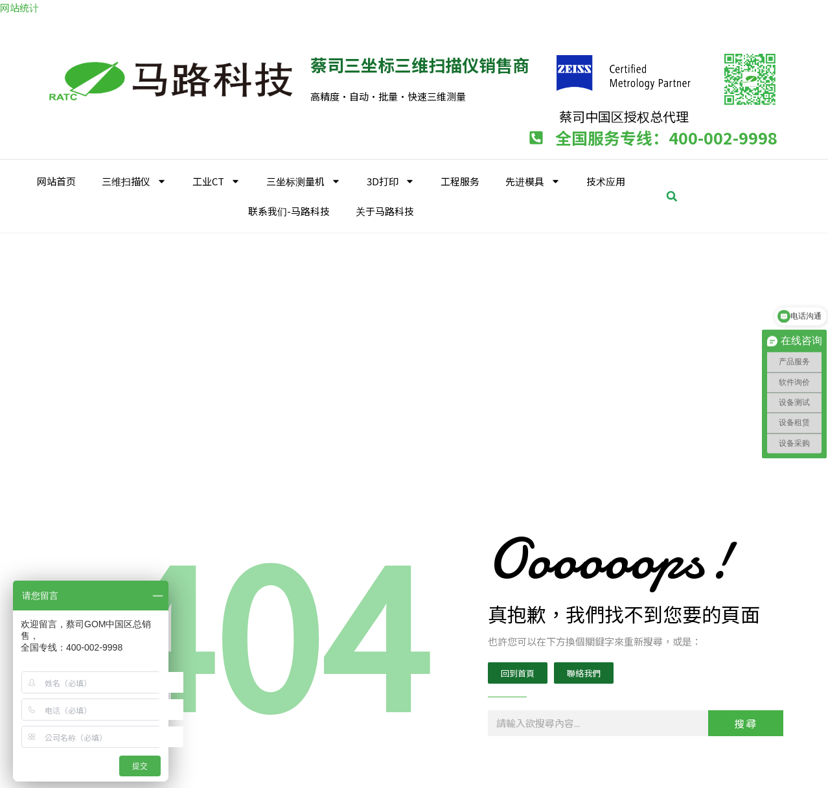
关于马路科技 (385, 211)
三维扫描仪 (134, 181)
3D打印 (391, 181)
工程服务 (460, 181)
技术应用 (605, 181)
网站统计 (19, 7)
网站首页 (56, 181)
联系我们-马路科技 (289, 211)
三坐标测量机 (303, 181)
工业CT (216, 181)
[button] (672, 196)
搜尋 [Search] (745, 723)
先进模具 (532, 181)
